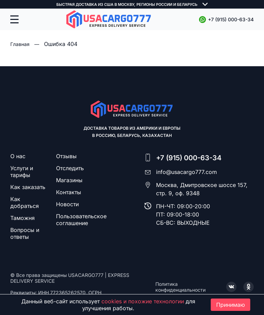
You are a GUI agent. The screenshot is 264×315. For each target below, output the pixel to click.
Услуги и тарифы (21, 171)
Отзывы (66, 156)
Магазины (69, 180)
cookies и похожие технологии (142, 301)
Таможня (22, 217)
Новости (67, 204)
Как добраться (24, 202)
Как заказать (27, 187)
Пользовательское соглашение (81, 219)
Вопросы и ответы (24, 233)
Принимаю (230, 304)
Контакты (68, 192)
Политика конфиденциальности (180, 287)
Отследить (70, 168)
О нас (17, 156)
